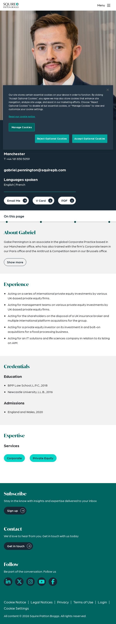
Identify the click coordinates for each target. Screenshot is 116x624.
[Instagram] (30, 581)
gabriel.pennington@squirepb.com (35, 169)
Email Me (13, 200)
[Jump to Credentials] (75, 222)
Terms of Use (83, 602)
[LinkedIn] (8, 581)
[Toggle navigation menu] (104, 5)
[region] (58, 117)
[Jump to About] (7, 222)
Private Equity (43, 458)
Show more (15, 262)
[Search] (92, 5)
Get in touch (16, 546)
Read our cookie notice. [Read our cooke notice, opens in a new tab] (22, 116)
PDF (64, 200)
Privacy (63, 602)
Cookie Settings (16, 608)
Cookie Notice (15, 602)
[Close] (107, 90)
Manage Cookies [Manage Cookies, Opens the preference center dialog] (22, 127)
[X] (19, 581)
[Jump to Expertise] (109, 222)
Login (102, 602)
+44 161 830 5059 (18, 159)
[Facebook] (53, 581)
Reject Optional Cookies (52, 138)
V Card (41, 200)
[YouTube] (41, 581)
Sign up (12, 511)
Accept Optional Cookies (89, 138)
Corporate (14, 458)
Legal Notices (41, 602)
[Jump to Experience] (41, 222)
